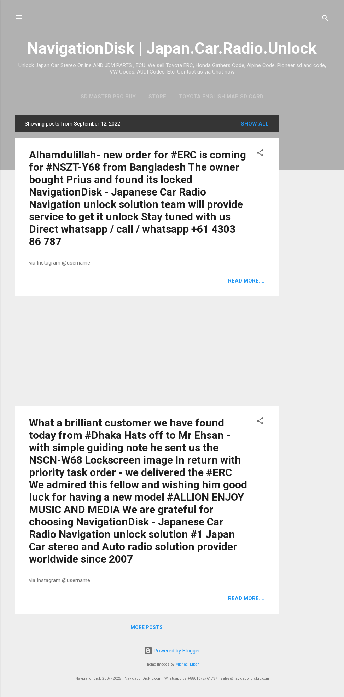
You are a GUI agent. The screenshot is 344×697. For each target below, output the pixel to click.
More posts (146, 627)
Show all (255, 124)
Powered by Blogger (172, 650)
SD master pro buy (108, 96)
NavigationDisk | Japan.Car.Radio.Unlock (172, 48)
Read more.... (246, 281)
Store (157, 96)
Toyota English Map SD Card (221, 96)
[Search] (325, 19)
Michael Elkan (187, 664)
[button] (260, 154)
